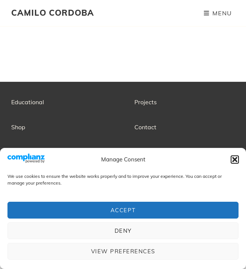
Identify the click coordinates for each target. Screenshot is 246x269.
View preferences (123, 251)
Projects (145, 102)
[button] (235, 159)
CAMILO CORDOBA (52, 12)
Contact (145, 127)
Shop (18, 127)
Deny (123, 230)
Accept (123, 210)
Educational (27, 102)
